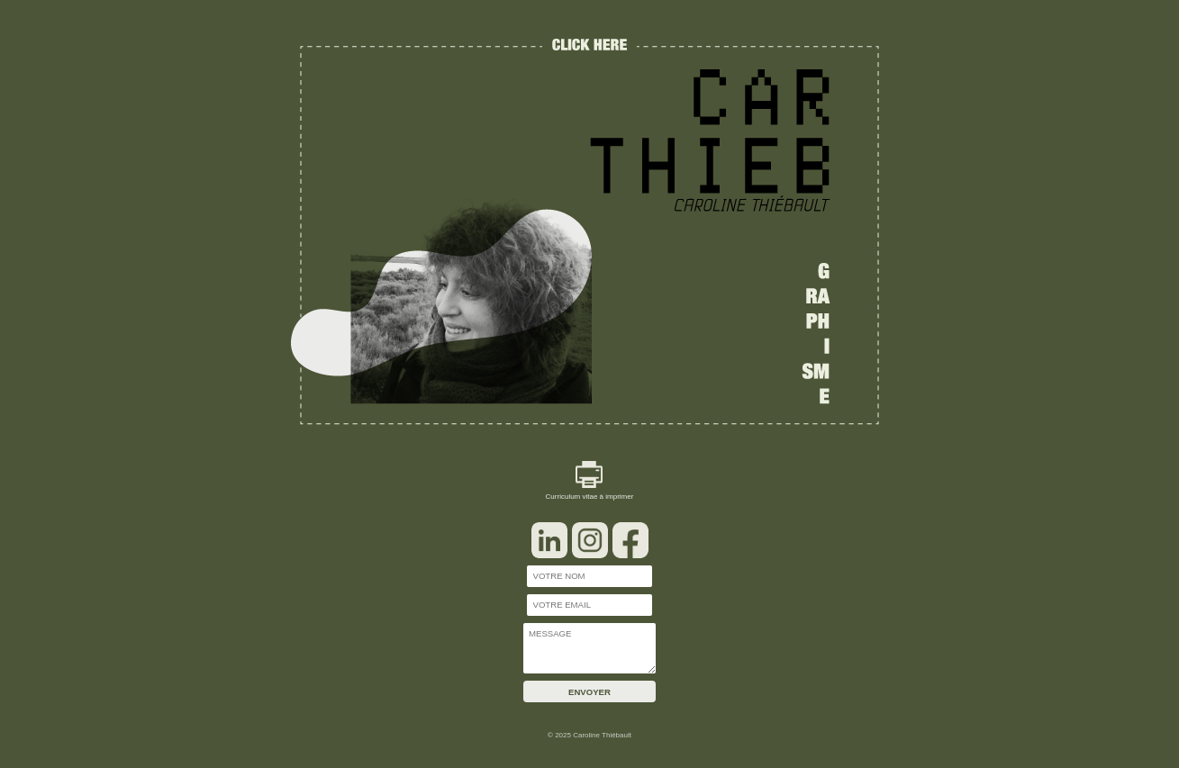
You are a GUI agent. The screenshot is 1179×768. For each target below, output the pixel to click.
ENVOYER (589, 692)
